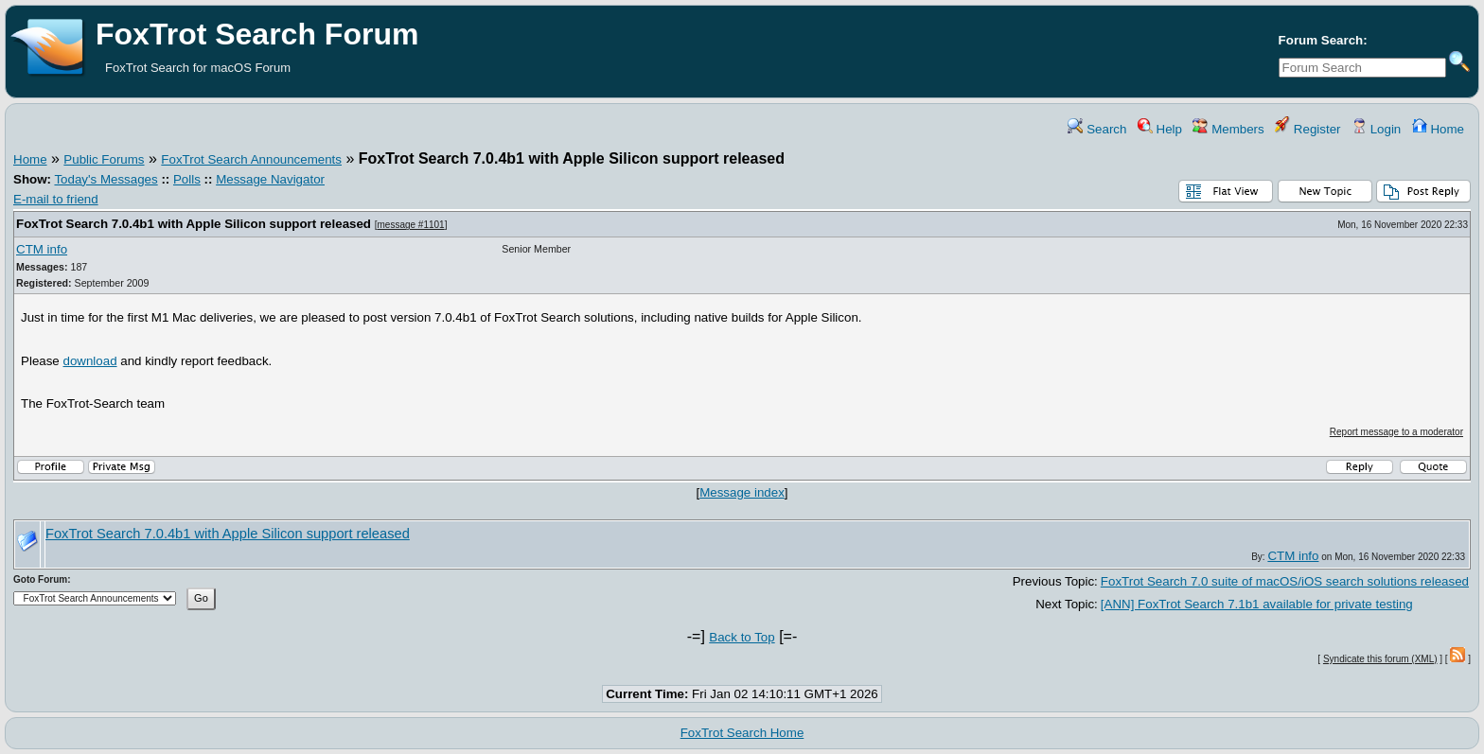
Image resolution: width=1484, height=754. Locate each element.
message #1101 (411, 224)
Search (1097, 129)
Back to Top (741, 637)
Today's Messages (105, 179)
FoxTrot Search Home (742, 733)
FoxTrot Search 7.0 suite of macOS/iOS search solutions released (1285, 581)
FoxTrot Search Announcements (251, 159)
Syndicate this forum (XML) (1380, 659)
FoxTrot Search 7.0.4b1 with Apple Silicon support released (193, 224)
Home (1438, 129)
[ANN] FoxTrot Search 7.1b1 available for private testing (1257, 604)
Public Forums (103, 159)
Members (1227, 129)
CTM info (41, 249)
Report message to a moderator (1396, 432)
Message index (742, 492)
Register (1307, 129)
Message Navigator (270, 179)
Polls (187, 179)
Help (1160, 129)
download (90, 361)
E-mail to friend (55, 199)
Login (1376, 129)
